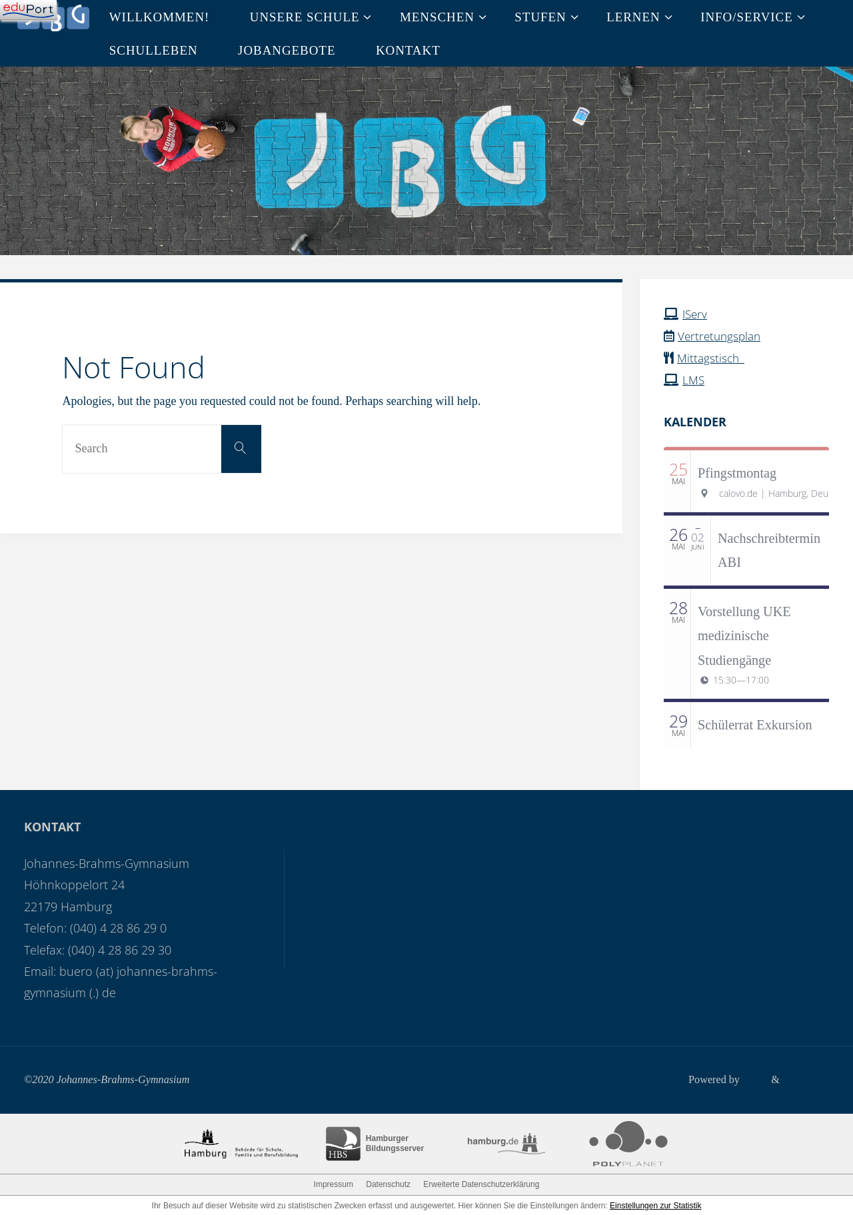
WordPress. (804, 1078)
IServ (695, 314)
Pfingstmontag (737, 471)
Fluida (751, 1078)
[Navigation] (28, 10)
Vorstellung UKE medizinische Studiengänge (744, 634)
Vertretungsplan (721, 336)
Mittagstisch (712, 357)
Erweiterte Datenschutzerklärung (481, 1183)
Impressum (333, 1183)
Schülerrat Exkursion (755, 724)
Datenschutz (388, 1183)
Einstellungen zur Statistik (655, 1204)
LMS (694, 379)
